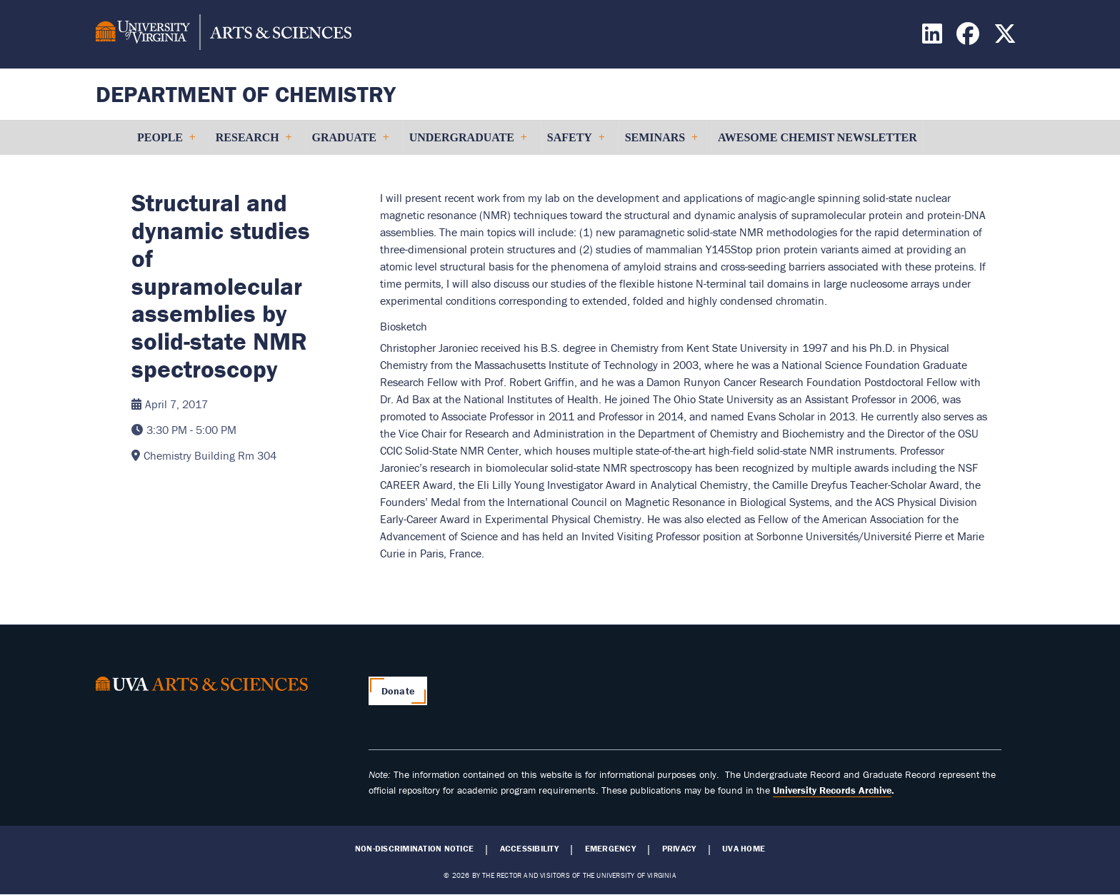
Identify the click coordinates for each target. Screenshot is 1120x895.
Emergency (610, 849)
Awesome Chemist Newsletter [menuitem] (817, 137)
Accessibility (529, 849)
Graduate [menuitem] (350, 143)
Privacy (679, 849)
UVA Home (743, 849)
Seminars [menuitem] (661, 143)
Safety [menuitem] (575, 143)
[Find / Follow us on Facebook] (969, 38)
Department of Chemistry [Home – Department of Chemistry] (246, 94)
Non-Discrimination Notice (414, 849)
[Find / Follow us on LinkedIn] (934, 38)
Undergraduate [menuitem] (468, 143)
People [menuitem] (166, 143)
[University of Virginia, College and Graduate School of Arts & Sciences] (223, 34)
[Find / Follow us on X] (1007, 38)
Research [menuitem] (253, 143)
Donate (398, 690)
